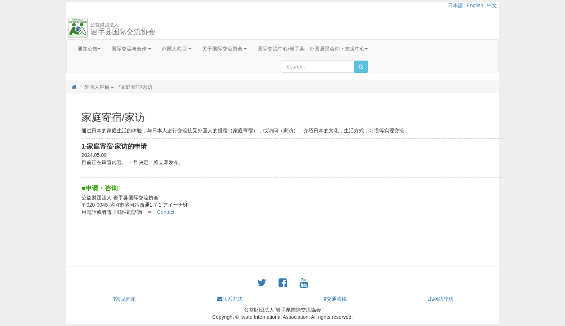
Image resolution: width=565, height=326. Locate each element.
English (475, 5)
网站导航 (440, 299)
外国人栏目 (176, 49)
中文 (492, 5)
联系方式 (230, 299)
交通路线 (335, 299)
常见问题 (124, 299)
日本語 (455, 5)
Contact (165, 212)
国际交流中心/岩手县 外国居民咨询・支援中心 (313, 49)
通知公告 (89, 49)
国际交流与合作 (131, 49)
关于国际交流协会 (224, 49)
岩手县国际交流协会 (122, 29)
